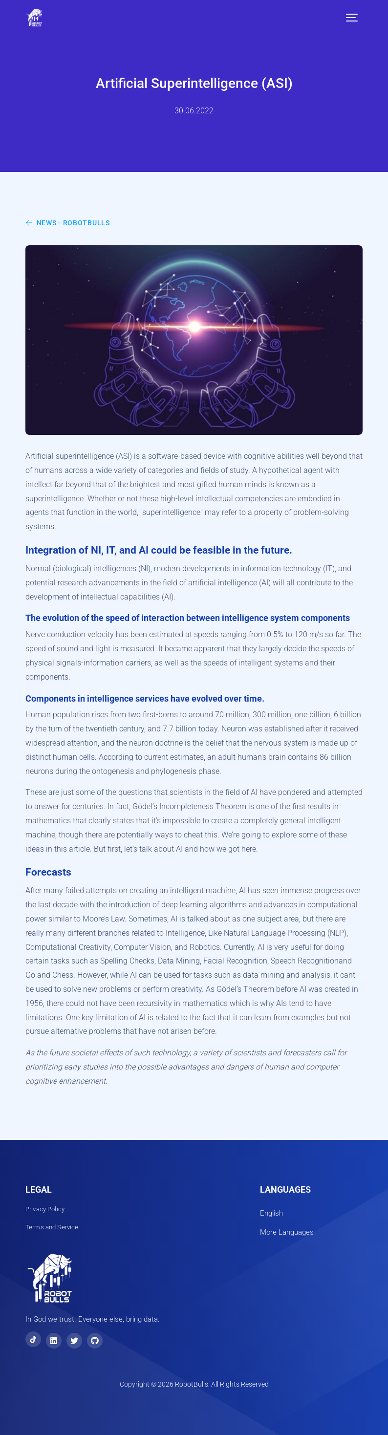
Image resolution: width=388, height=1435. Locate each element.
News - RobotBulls (67, 223)
